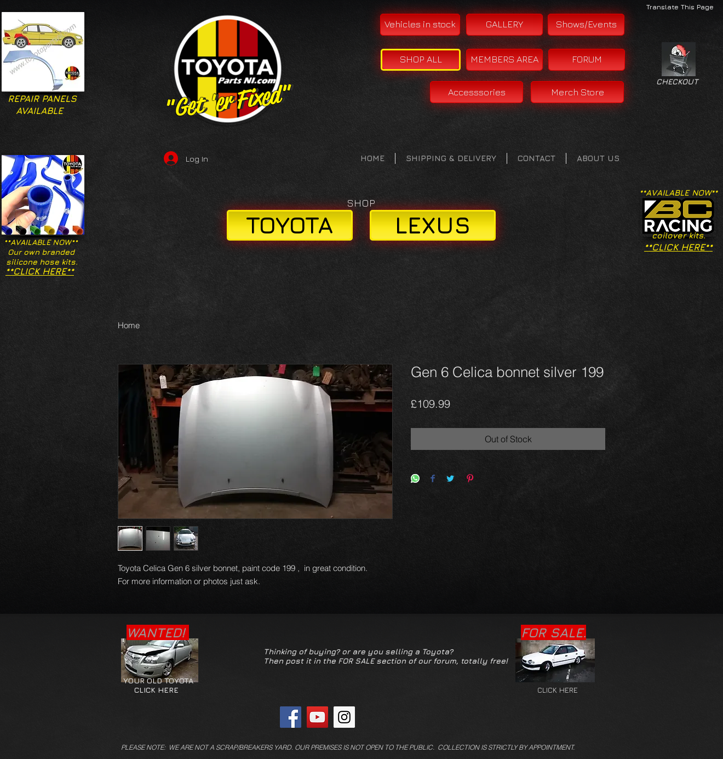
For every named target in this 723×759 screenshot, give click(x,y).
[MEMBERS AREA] (504, 60)
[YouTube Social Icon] (317, 717)
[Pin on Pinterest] (470, 479)
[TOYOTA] (290, 225)
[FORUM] (586, 60)
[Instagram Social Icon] (344, 717)
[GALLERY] (504, 25)
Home (129, 325)
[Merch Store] (577, 92)
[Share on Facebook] (433, 479)
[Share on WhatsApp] (415, 479)
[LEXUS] (433, 225)
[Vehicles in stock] (420, 25)
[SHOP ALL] (421, 60)
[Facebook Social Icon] (290, 717)
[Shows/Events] (586, 25)
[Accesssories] (476, 92)
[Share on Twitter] (450, 479)
